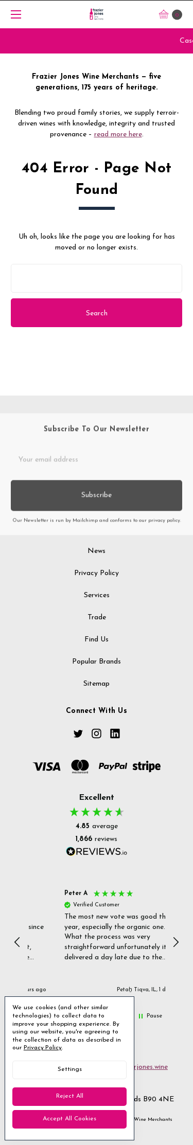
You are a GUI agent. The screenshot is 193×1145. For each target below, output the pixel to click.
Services (97, 601)
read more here (118, 134)
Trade (96, 623)
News (96, 557)
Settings (70, 1069)
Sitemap (96, 689)
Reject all (69, 1096)
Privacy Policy (96, 579)
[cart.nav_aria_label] (173, 14)
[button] (18, 942)
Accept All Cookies (69, 1119)
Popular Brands (96, 667)
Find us (96, 645)
